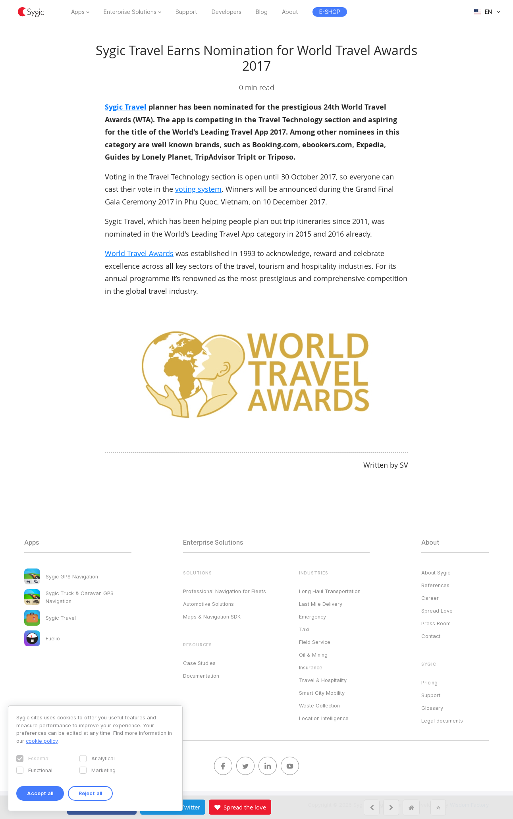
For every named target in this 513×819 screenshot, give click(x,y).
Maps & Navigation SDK (212, 616)
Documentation (201, 676)
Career (430, 598)
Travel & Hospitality (323, 680)
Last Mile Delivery (320, 604)
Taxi (304, 629)
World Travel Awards (139, 253)
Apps (78, 12)
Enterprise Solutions (130, 12)
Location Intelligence (324, 718)
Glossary (432, 708)
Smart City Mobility (322, 693)
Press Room (436, 623)
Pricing (429, 682)
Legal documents (442, 720)
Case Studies (199, 663)
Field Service (314, 642)
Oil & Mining (313, 654)
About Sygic (435, 572)
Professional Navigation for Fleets (224, 591)
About (290, 12)
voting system (198, 189)
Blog (262, 12)
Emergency (312, 616)
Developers (226, 12)
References (435, 585)
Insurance (310, 667)
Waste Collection (319, 705)
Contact (430, 636)
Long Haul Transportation (330, 591)
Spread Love (437, 610)
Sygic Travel (126, 107)
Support (186, 12)
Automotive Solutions (208, 604)
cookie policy (42, 741)
